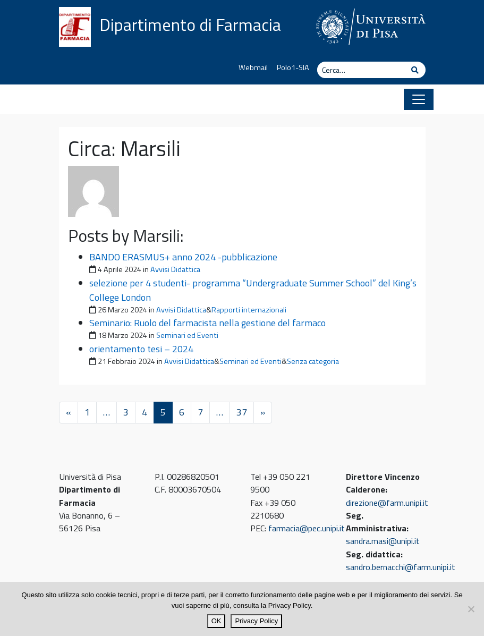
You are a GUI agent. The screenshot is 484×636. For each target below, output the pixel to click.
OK (216, 621)
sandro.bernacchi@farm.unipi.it (400, 567)
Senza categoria (313, 361)
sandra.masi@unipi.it (383, 541)
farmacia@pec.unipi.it (306, 528)
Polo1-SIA (293, 67)
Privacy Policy (256, 621)
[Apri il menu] (419, 99)
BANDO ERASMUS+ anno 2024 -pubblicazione (183, 257)
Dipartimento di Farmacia (190, 24)
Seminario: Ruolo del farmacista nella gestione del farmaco (207, 323)
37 (241, 412)
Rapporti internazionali (248, 310)
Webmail (253, 67)
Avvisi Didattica (175, 269)
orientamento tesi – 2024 (141, 349)
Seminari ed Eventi (187, 335)
